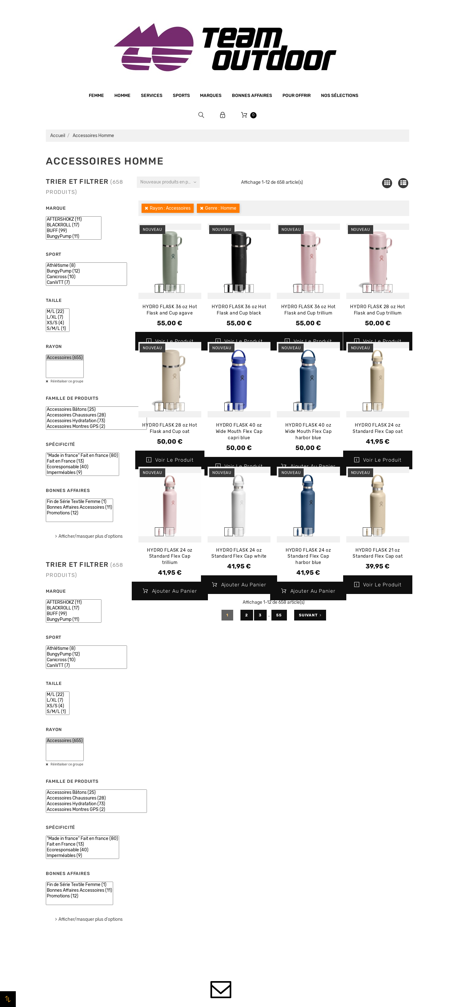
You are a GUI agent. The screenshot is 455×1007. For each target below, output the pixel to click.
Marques (210, 95)
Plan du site (151, 928)
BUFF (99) (73, 231)
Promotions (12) (79, 513)
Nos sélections (339, 95)
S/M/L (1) (57, 329)
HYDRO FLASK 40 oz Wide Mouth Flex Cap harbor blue (308, 432)
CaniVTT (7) (86, 282)
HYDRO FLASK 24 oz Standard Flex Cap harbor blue (308, 557)
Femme (96, 95)
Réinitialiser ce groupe (66, 381)
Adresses (333, 869)
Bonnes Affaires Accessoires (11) (79, 507)
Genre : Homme (220, 208)
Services (151, 95)
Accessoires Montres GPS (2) (96, 426)
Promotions (244, 842)
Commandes (337, 845)
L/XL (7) (57, 317)
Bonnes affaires (252, 95)
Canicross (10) (86, 277)
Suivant (310, 615)
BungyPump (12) (86, 271)
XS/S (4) (57, 323)
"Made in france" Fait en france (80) (82, 456)
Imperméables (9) (82, 473)
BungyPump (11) (73, 236)
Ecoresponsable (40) (82, 467)
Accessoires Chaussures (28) (96, 415)
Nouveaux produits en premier (170, 182)
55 (279, 615)
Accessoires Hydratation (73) (96, 421)
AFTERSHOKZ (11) (73, 219)
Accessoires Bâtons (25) (96, 409)
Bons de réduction (343, 881)
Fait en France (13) (82, 461)
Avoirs (330, 857)
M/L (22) (57, 312)
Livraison (148, 892)
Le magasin (150, 832)
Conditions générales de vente (171, 868)
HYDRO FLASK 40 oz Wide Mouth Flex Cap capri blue (239, 432)
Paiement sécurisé (158, 880)
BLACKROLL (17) (73, 225)
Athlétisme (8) (86, 265)
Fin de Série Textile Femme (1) (79, 502)
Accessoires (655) (64, 358)
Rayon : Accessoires (170, 208)
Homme (122, 95)
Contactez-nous (156, 916)
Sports (181, 95)
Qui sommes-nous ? (160, 844)
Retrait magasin (155, 904)
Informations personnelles (352, 833)
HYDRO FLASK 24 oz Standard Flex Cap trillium (169, 557)
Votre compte (349, 815)
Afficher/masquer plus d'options (90, 536)
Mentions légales (157, 856)
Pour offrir (296, 95)
